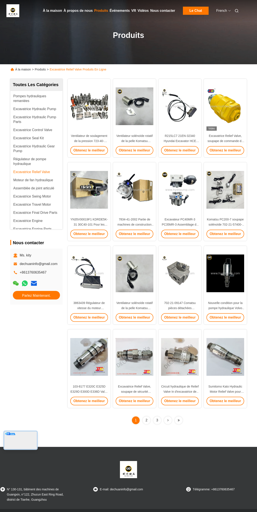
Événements (120, 10)
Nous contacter (162, 10)
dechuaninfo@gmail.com (38, 264)
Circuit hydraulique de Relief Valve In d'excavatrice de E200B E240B (180, 391)
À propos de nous (78, 10)
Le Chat (196, 10)
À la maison (52, 10)
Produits (101, 10)
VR (133, 10)
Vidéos (143, 10)
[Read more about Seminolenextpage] (168, 420)
